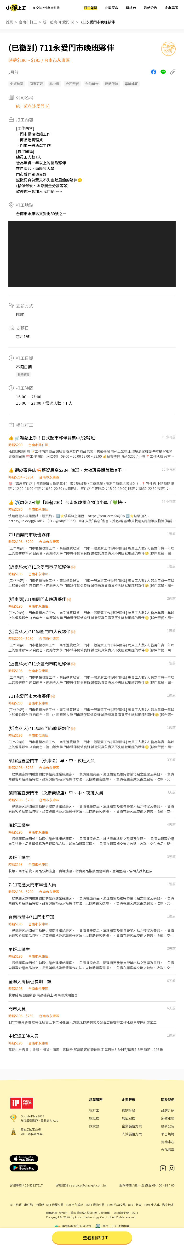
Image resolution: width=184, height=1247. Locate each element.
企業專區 (171, 7)
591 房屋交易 (54, 1205)
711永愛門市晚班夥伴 (97, 21)
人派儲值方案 (132, 1134)
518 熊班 (16, 1205)
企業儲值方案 (132, 1126)
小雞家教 (111, 7)
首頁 (9, 21)
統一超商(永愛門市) (58, 21)
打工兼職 (90, 7)
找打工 (94, 1110)
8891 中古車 (152, 1205)
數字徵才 (168, 1205)
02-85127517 (34, 1185)
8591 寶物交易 (95, 1205)
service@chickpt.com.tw (88, 1185)
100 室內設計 (74, 1205)
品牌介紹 (167, 1110)
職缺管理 (128, 1110)
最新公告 (150, 7)
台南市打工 (28, 21)
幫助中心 (167, 1141)
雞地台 (131, 7)
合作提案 (167, 1149)
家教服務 (167, 1118)
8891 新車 (134, 1205)
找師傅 (39, 1205)
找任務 (94, 1118)
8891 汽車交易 (116, 1205)
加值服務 (128, 1118)
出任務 (28, 1205)
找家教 (94, 1126)
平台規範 (167, 1134)
